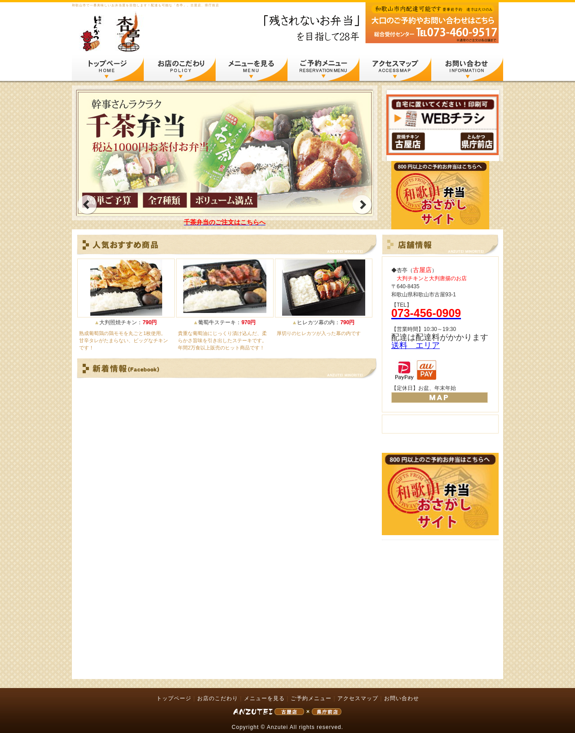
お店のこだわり (180, 67)
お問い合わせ (467, 67)
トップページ (108, 67)
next (362, 204)
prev (86, 204)
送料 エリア (415, 345)
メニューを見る (252, 67)
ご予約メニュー (323, 67)
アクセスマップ (395, 67)
